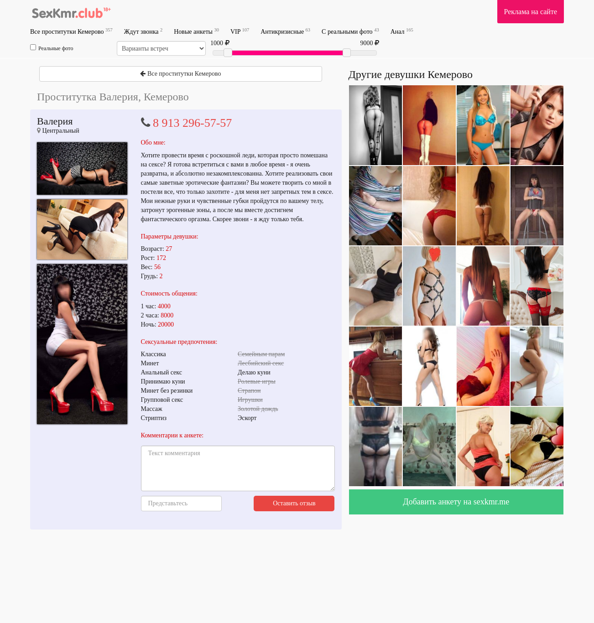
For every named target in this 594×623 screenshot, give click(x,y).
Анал (402, 31)
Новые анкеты (196, 31)
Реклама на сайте (530, 12)
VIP (239, 31)
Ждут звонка (143, 31)
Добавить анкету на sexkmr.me (456, 501)
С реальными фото (350, 31)
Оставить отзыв (294, 503)
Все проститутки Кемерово (71, 31)
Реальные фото (51, 48)
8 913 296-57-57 (192, 123)
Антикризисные (285, 31)
